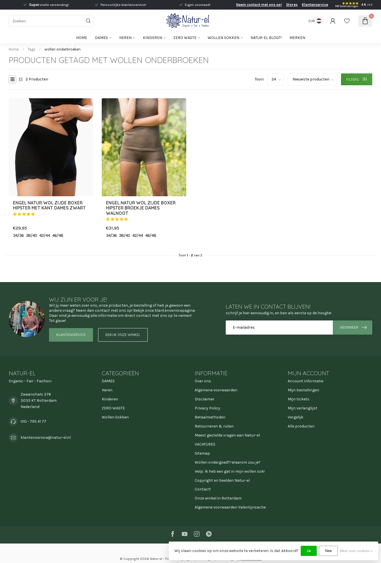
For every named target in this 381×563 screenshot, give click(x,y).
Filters (356, 79)
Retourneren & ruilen (214, 426)
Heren (125, 37)
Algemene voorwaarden (216, 390)
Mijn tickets (298, 399)
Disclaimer (204, 399)
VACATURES (205, 444)
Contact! (203, 489)
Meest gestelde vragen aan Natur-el (227, 435)
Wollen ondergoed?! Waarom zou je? (227, 462)
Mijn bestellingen (303, 390)
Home (81, 37)
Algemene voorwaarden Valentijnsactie (230, 507)
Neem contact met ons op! (259, 5)
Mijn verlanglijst (302, 408)
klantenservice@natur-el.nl (46, 437)
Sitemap (202, 453)
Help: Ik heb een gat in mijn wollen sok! (230, 471)
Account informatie (305, 381)
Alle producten (301, 426)
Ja (309, 550)
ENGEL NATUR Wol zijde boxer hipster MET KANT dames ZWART (49, 205)
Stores (292, 5)
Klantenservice (315, 5)
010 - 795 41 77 (33, 421)
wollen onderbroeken (63, 49)
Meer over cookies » (356, 551)
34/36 (18, 235)
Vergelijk (295, 417)
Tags (32, 49)
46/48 (57, 235)
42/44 (44, 235)
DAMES (101, 37)
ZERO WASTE (184, 37)
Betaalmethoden (210, 417)
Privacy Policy (207, 408)
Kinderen (152, 37)
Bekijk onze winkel (122, 334)
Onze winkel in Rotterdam (218, 498)
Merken (297, 37)
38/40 (31, 235)
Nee (328, 550)
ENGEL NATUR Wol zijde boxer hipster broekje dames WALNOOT (141, 208)
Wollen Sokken (223, 37)
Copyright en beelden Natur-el (222, 480)
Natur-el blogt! (266, 37)
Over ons (203, 381)
